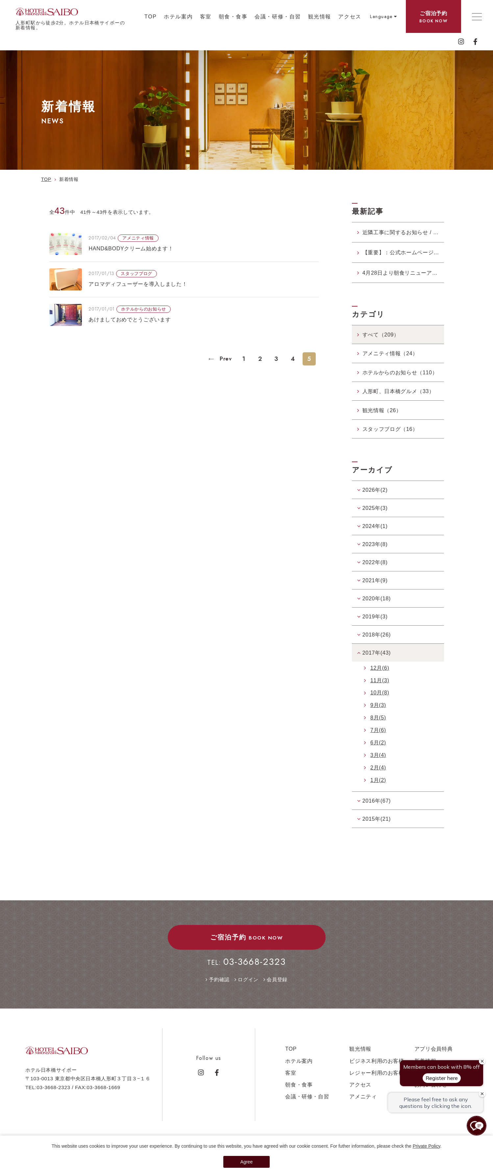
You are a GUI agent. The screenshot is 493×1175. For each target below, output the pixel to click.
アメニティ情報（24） (390, 353)
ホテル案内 (178, 16)
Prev (225, 358)
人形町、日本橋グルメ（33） (398, 391)
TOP (150, 16)
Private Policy (426, 1146)
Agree (246, 1161)
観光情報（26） (382, 410)
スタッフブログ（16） (390, 429)
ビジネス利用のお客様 (376, 1061)
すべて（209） (380, 335)
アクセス (349, 16)
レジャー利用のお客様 (376, 1073)
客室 (205, 16)
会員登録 (277, 979)
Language (381, 16)
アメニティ (363, 1096)
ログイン (248, 979)
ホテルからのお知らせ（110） (400, 372)
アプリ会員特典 (433, 1049)
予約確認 (219, 979)
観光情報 (319, 16)
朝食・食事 (233, 16)
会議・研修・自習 (278, 16)
